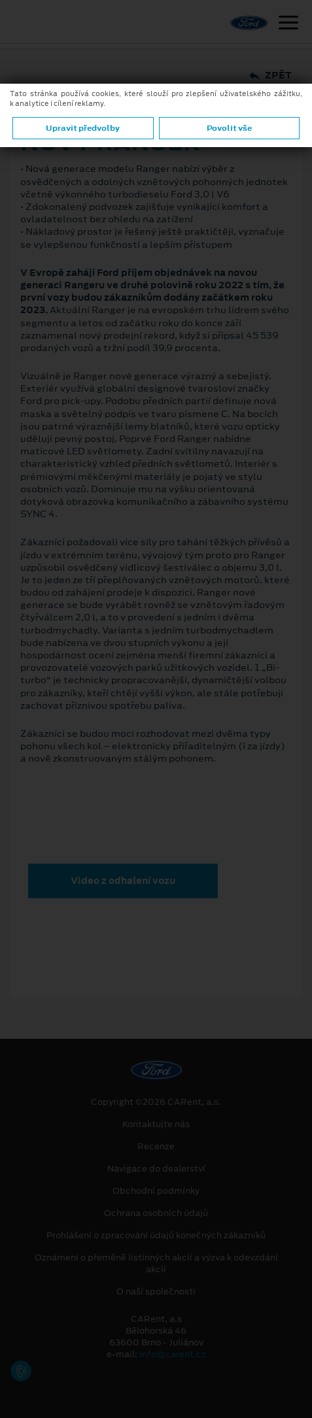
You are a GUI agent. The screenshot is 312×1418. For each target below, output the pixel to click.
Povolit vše (229, 128)
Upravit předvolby (83, 128)
